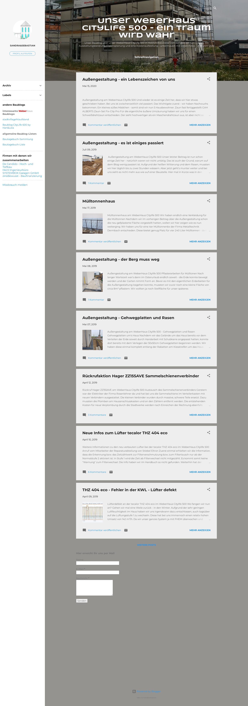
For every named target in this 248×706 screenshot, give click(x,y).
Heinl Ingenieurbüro (15, 169)
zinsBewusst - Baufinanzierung (22, 175)
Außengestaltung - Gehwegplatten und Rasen (128, 399)
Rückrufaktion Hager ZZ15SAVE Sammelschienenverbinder (140, 458)
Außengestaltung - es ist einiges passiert (123, 225)
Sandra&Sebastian (22, 45)
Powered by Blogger (146, 691)
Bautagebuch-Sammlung (18, 139)
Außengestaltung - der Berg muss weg (120, 341)
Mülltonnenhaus (98, 283)
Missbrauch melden (15, 184)
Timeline (137, 64)
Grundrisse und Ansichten (171, 64)
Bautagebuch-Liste (14, 144)
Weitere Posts (146, 626)
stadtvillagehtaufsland (16, 119)
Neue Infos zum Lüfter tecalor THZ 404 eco (124, 515)
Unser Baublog (112, 64)
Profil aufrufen (22, 53)
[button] (209, 80)
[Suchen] (215, 8)
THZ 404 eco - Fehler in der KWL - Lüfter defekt (129, 572)
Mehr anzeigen (200, 206)
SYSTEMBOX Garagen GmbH (21, 172)
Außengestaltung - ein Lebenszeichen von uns (128, 80)
